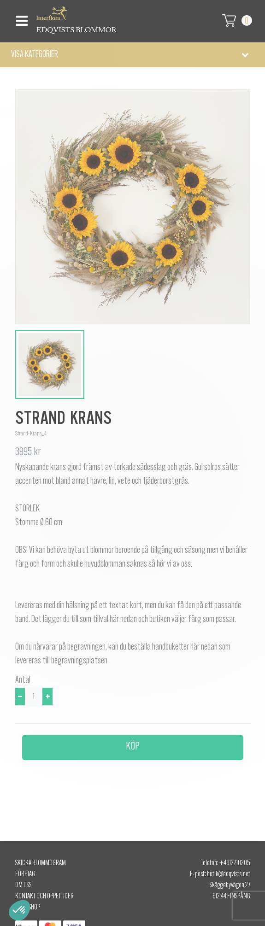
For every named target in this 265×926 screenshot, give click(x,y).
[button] (132, 54)
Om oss (23, 885)
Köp (133, 746)
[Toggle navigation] (20, 18)
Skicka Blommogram (40, 863)
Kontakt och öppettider (44, 896)
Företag (25, 874)
